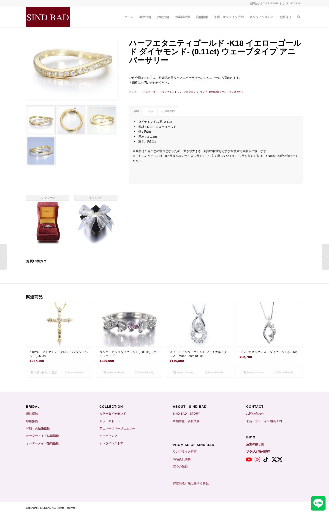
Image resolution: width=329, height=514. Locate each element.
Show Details (74, 372)
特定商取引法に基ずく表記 (191, 483)
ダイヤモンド (169, 91)
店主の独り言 (255, 444)
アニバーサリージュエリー (117, 428)
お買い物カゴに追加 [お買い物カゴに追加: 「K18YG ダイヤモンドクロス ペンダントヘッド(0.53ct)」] (43, 372)
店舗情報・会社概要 (186, 421)
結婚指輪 (33, 421)
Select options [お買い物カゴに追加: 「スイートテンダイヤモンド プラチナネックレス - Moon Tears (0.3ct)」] (183, 372)
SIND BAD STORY (186, 413)
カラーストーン (109, 421)
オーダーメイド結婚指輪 (42, 435)
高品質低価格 (182, 459)
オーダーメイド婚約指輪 (42, 443)
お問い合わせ (255, 413)
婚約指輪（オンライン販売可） (226, 91)
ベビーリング (108, 435)
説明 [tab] (136, 111)
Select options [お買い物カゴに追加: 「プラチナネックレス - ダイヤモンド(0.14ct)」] (253, 372)
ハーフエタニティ (188, 91)
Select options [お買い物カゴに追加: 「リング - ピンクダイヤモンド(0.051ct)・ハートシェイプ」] (113, 372)
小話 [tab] (150, 111)
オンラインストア (111, 443)
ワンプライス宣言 (185, 451)
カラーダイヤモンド (112, 413)
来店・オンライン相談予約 (264, 421)
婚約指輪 (32, 413)
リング (203, 91)
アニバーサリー (151, 91)
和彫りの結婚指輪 (38, 428)
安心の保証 (180, 466)
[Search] (298, 17)
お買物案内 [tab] (168, 111)
